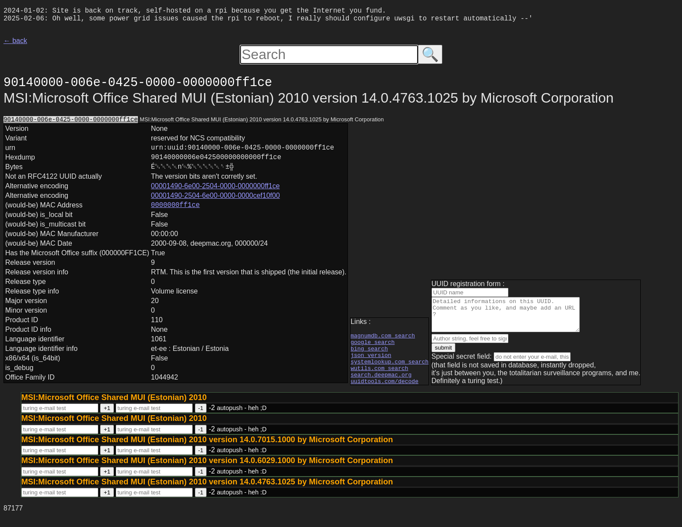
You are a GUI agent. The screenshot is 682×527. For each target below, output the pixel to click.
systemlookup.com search (389, 369)
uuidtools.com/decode (384, 392)
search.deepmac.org (381, 384)
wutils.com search (379, 376)
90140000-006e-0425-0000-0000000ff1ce (70, 123)
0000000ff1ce (175, 215)
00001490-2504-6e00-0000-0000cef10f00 (215, 205)
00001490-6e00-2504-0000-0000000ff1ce (215, 195)
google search (372, 345)
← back (15, 44)
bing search (369, 353)
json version (371, 361)
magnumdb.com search (383, 337)
